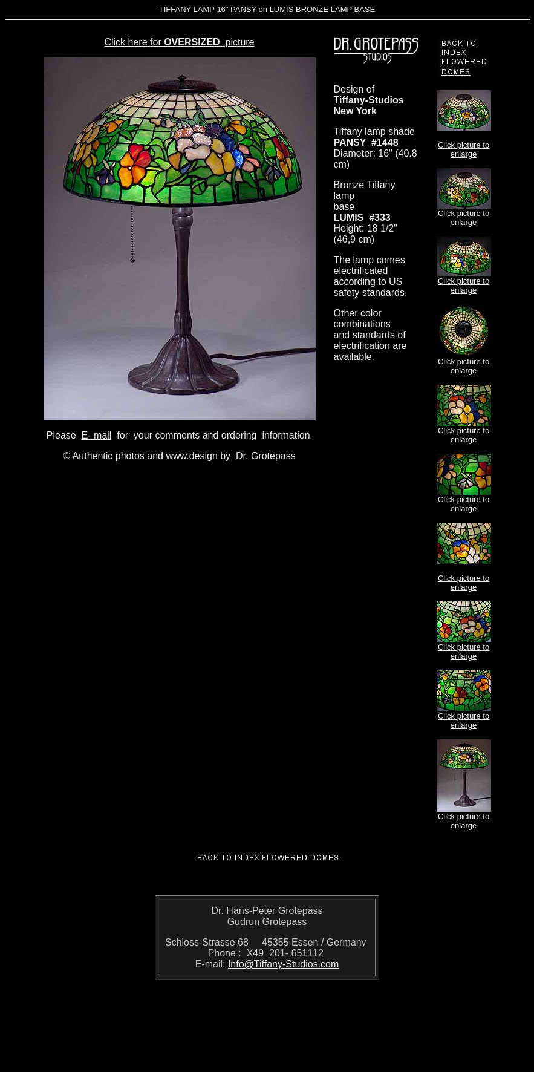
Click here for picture (179, 42)
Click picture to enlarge (463, 149)
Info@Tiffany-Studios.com (283, 964)
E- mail (97, 435)
